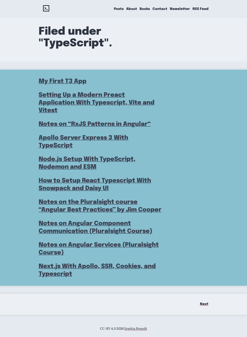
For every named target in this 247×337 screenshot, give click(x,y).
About (131, 9)
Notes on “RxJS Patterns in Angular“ (95, 124)
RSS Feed (200, 9)
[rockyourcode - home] (46, 9)
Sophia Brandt (135, 328)
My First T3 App (62, 81)
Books (145, 9)
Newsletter (180, 9)
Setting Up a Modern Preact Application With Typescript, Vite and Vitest (97, 103)
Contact (159, 9)
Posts (119, 9)
